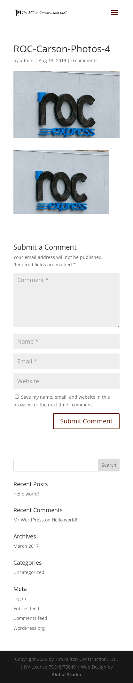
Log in (19, 599)
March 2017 (26, 546)
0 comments (84, 60)
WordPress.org (29, 628)
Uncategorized (28, 572)
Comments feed (30, 618)
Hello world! (26, 494)
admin (27, 60)
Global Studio (66, 674)
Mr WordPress (28, 520)
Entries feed (26, 608)
